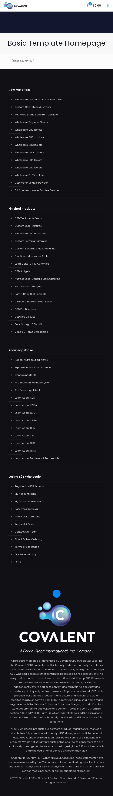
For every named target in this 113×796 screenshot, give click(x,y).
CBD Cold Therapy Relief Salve (33, 301)
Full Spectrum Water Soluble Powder (37, 190)
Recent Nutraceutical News (31, 360)
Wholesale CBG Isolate (29, 145)
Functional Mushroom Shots (31, 256)
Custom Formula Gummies (31, 241)
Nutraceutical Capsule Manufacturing (37, 279)
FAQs (18, 562)
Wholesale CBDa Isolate (29, 137)
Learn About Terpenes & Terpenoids (37, 458)
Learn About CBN (25, 428)
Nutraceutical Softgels (28, 286)
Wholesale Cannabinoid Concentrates (38, 99)
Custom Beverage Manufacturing (35, 248)
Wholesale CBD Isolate (28, 130)
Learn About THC (25, 443)
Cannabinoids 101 (25, 375)
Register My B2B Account (30, 486)
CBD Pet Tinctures (25, 309)
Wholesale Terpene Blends (31, 122)
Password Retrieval (26, 509)
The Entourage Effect (27, 390)
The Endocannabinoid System (33, 382)
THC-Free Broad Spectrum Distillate (36, 114)
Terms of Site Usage (27, 547)
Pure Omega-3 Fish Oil (28, 324)
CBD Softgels (22, 271)
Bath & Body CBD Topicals (30, 294)
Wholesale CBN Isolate (28, 160)
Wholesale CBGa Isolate (29, 152)
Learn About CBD (25, 398)
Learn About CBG (25, 413)
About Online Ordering (28, 539)
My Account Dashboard (29, 501)
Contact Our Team (26, 532)
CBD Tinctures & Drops (28, 218)
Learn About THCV (26, 451)
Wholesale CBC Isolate (29, 167)
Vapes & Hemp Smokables (31, 332)
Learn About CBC (25, 435)
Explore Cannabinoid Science (33, 367)
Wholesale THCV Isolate (29, 175)
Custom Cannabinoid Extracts (33, 107)
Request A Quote (25, 524)
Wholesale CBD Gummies (30, 233)
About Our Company (27, 516)
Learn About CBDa (26, 405)
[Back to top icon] (57, 594)
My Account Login (25, 494)
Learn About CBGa (26, 420)
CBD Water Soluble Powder (31, 183)
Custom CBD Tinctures (28, 226)
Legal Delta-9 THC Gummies (32, 264)
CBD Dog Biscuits (25, 317)
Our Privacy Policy (25, 554)
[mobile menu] (108, 5)
